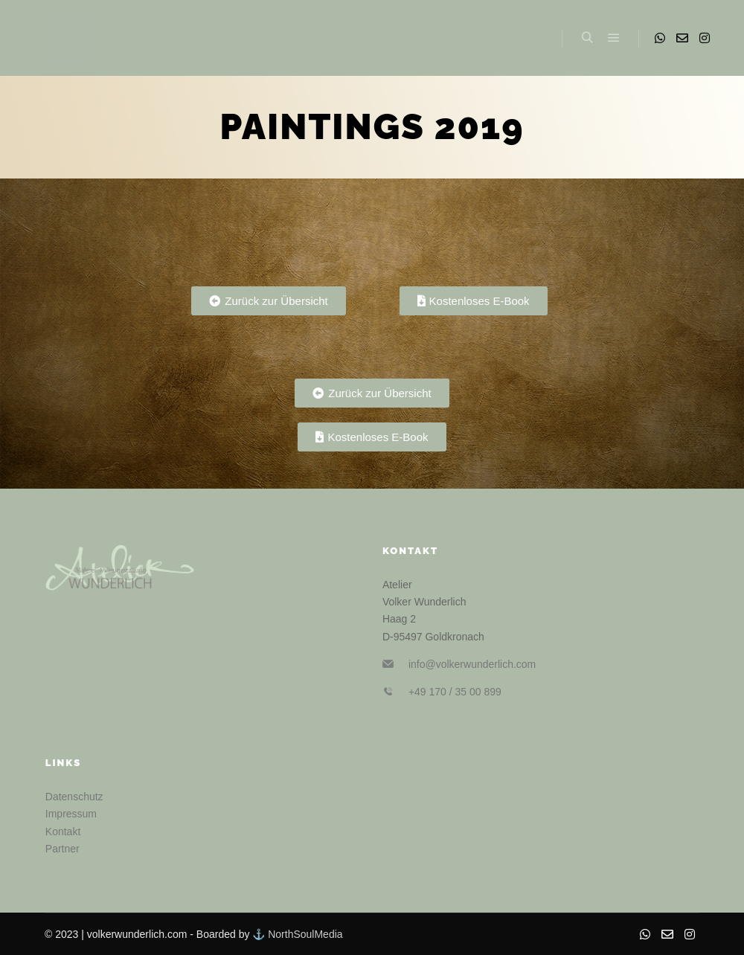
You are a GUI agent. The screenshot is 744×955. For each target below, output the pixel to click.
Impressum (71, 814)
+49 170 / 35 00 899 (454, 692)
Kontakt (62, 831)
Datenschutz (74, 797)
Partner (62, 849)
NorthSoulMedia (305, 934)
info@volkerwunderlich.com (472, 664)
